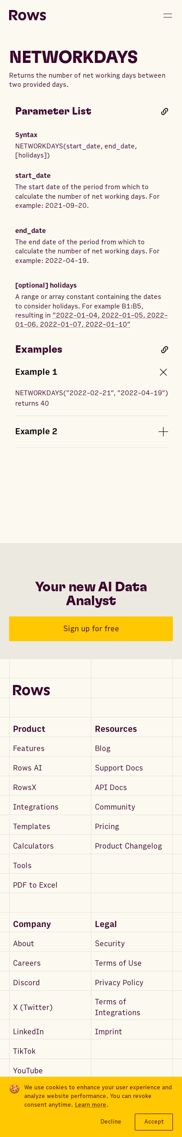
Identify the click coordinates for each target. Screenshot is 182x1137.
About (23, 943)
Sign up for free (91, 628)
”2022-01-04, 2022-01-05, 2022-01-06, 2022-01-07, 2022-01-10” (91, 320)
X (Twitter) (33, 1007)
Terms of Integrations (117, 1007)
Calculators (33, 846)
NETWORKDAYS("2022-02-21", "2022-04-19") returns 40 (91, 398)
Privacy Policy (119, 982)
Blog (102, 748)
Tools (22, 865)
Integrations (35, 807)
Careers (27, 963)
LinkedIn (28, 1031)
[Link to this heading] (164, 111)
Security (110, 943)
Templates (31, 826)
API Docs (111, 787)
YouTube (28, 1070)
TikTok (24, 1051)
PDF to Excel (35, 885)
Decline (111, 1121)
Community (115, 807)
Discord (26, 982)
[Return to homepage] (27, 15)
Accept (154, 1121)
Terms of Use (118, 963)
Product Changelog (128, 846)
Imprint (108, 1031)
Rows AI (27, 768)
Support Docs (119, 768)
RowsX (24, 787)
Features (29, 748)
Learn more (90, 1104)
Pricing (107, 826)
